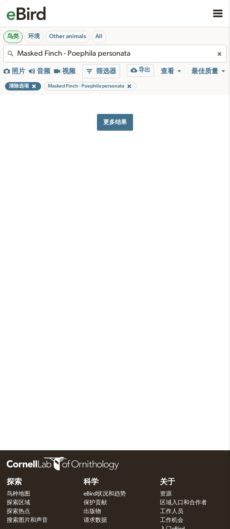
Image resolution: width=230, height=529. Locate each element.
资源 (166, 494)
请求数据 (95, 520)
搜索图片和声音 (27, 520)
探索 (14, 482)
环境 (34, 36)
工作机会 (171, 520)
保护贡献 (95, 503)
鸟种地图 (18, 494)
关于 (167, 482)
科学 (91, 482)
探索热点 (18, 511)
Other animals (67, 36)
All (98, 36)
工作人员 (171, 511)
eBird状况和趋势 (105, 494)
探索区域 (18, 503)
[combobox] (115, 53)
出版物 (92, 511)
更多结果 (115, 122)
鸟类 (13, 36)
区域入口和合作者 (183, 503)
